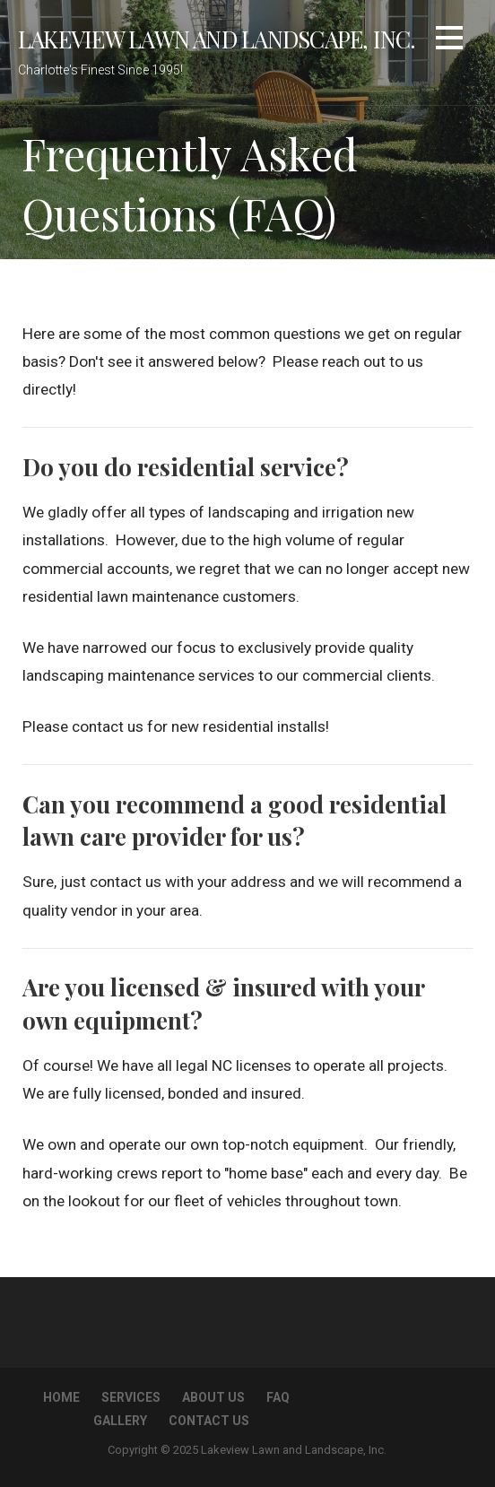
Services (131, 1397)
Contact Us (209, 1420)
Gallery (120, 1420)
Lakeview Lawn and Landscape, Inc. (217, 38)
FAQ (278, 1397)
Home (61, 1397)
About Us (213, 1397)
